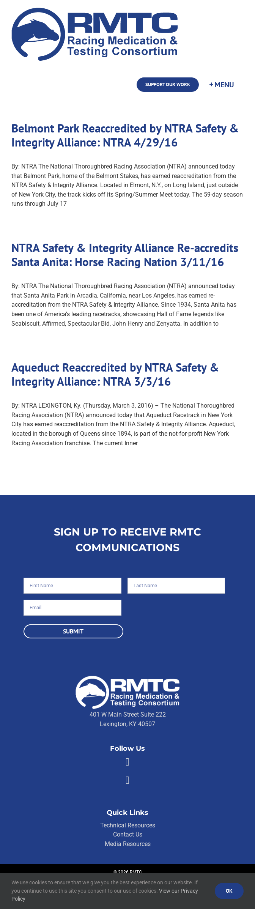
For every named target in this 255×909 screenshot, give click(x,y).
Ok (229, 890)
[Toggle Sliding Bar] (221, 85)
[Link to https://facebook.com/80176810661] (127, 762)
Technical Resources (127, 825)
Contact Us (127, 834)
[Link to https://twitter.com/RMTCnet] (127, 780)
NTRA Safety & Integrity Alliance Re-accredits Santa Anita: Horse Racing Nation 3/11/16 (124, 254)
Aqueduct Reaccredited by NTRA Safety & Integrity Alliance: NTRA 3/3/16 (115, 374)
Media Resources (128, 844)
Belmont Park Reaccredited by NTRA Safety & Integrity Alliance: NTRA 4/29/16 (125, 135)
